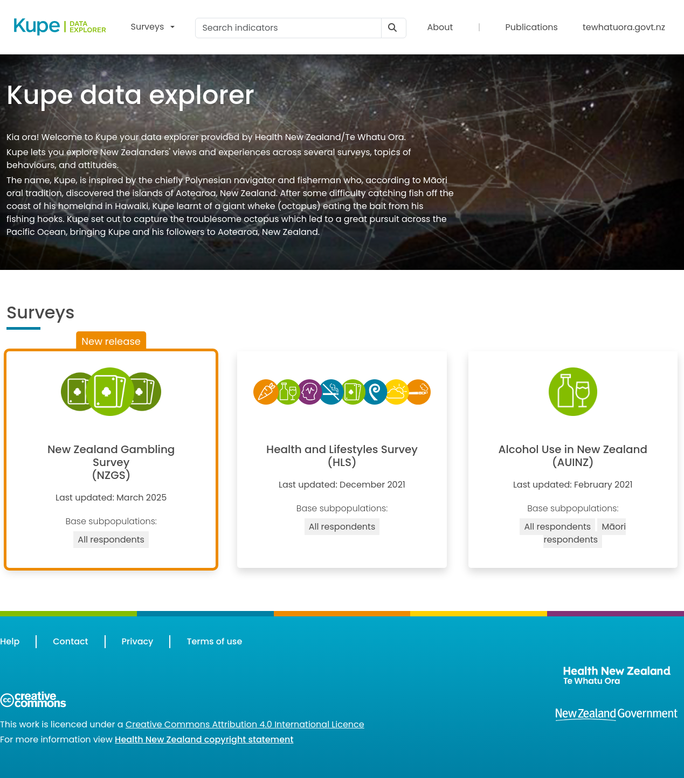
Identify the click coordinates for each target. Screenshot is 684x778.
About (440, 27)
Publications (532, 27)
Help (9, 641)
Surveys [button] (147, 26)
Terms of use (214, 641)
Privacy (138, 641)
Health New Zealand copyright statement (204, 739)
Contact (70, 641)
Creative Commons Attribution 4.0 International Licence (245, 724)
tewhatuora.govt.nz (624, 27)
